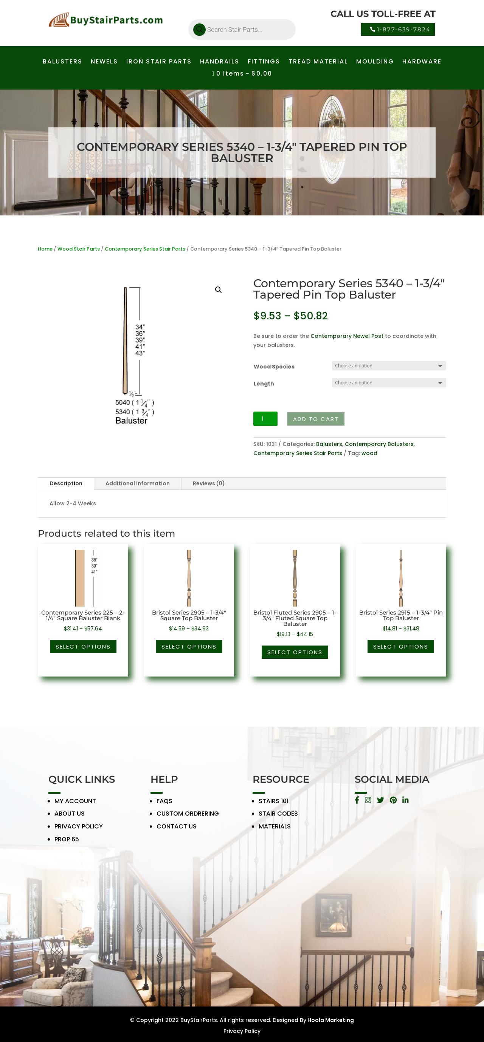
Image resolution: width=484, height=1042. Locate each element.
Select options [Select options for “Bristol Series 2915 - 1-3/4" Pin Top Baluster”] (400, 646)
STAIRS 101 (274, 806)
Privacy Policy (242, 1031)
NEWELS (104, 62)
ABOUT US (69, 818)
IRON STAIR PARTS (159, 62)
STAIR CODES (278, 818)
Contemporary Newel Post (346, 336)
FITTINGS (264, 62)
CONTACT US (177, 831)
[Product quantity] (265, 419)
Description (66, 483)
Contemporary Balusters (379, 444)
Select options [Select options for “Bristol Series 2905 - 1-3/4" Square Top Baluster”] (189, 646)
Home (45, 248)
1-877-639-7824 (404, 29)
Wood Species (274, 366)
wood (369, 453)
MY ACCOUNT (75, 806)
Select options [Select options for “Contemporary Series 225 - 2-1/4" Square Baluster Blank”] (83, 646)
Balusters (329, 444)
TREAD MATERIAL (318, 62)
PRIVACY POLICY (78, 831)
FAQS (164, 806)
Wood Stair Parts (78, 248)
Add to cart (316, 419)
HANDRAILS (219, 62)
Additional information (137, 483)
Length (264, 383)
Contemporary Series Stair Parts (145, 248)
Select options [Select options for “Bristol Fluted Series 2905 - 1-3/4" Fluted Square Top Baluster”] (295, 652)
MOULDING (375, 62)
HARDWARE (422, 62)
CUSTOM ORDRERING (188, 818)
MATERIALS (275, 831)
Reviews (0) (209, 483)
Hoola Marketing (330, 1020)
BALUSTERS (62, 62)
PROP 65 (66, 844)
